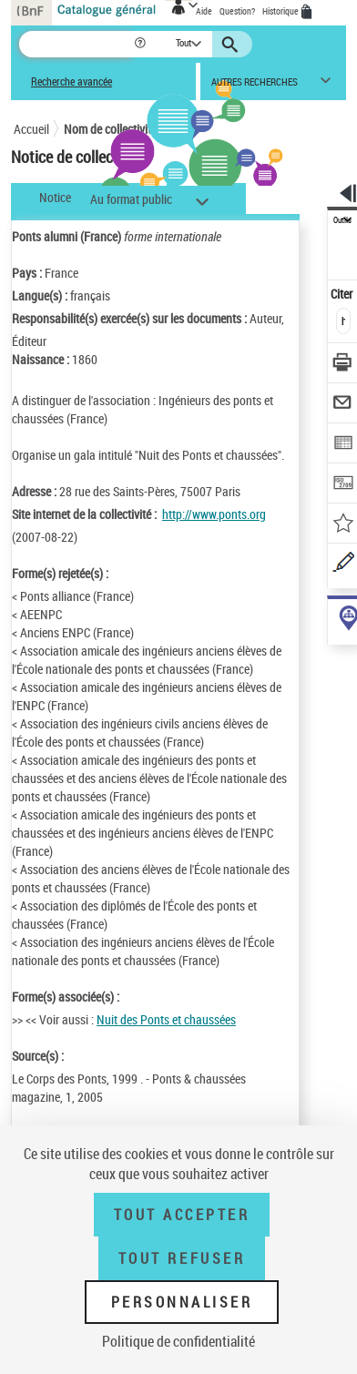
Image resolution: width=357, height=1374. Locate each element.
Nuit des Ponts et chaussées (166, 1019)
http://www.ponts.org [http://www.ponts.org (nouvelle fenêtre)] (214, 514)
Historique (281, 11)
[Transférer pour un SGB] (343, 485)
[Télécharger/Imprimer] (343, 364)
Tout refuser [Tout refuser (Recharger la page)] (181, 1258)
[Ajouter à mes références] (343, 525)
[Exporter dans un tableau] (343, 445)
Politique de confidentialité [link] (178, 1341)
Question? (237, 11)
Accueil (31, 128)
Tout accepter (182, 1215)
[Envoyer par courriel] (343, 405)
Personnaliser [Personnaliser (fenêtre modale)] (182, 1302)
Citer (343, 293)
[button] (141, 44)
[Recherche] (76, 44)
